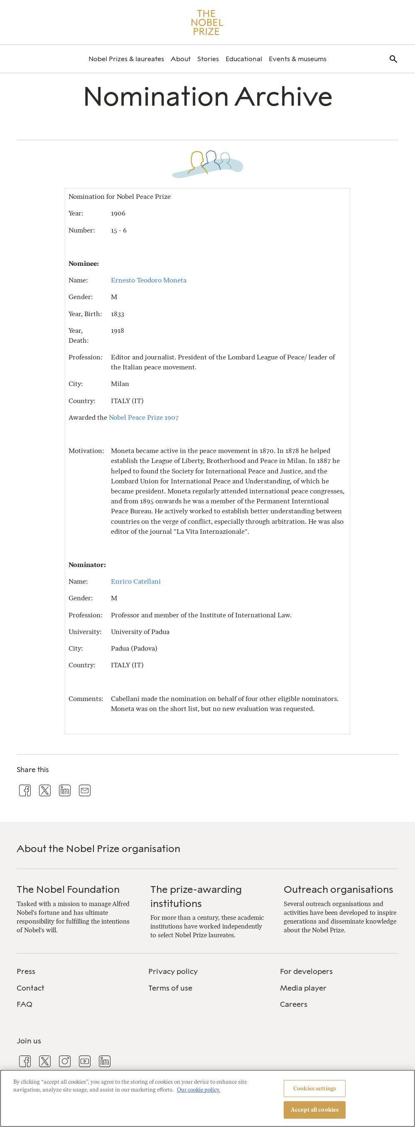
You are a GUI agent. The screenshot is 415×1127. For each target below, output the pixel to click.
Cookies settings (314, 1088)
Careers (293, 1004)
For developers (306, 971)
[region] (207, 1098)
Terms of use (170, 988)
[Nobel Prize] (207, 22)
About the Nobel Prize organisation (98, 848)
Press (26, 971)
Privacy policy (173, 971)
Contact (30, 988)
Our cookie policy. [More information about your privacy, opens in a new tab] (198, 1090)
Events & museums (298, 59)
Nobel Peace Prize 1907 (144, 417)
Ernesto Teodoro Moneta (149, 280)
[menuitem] (126, 59)
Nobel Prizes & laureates (126, 59)
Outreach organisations (338, 889)
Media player (303, 988)
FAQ (24, 1004)
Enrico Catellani (136, 581)
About (181, 59)
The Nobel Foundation (68, 889)
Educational (244, 59)
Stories (208, 59)
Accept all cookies (315, 1110)
